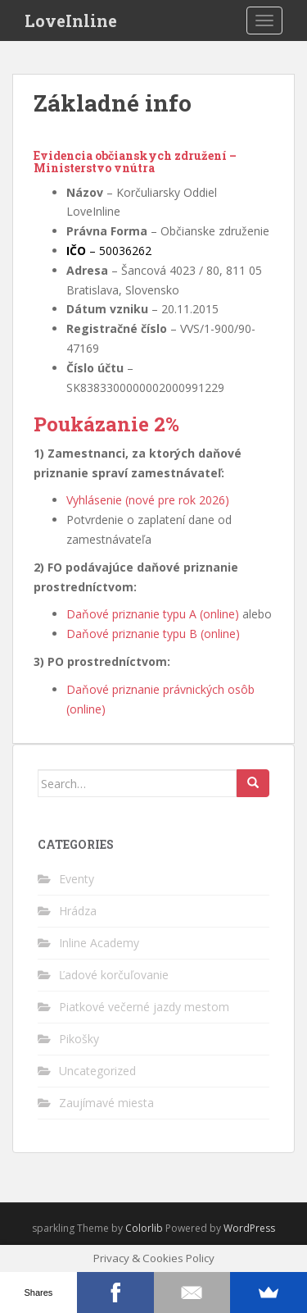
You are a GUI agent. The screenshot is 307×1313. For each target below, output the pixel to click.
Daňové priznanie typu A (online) (152, 614)
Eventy (76, 879)
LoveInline (71, 20)
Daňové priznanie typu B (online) (153, 633)
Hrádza (78, 911)
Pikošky (79, 1038)
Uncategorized (97, 1070)
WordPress (249, 1228)
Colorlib (144, 1228)
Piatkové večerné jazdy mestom (144, 1006)
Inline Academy (99, 943)
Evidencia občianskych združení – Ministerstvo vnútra (135, 162)
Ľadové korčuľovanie (114, 974)
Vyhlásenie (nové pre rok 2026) (147, 500)
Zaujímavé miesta (106, 1102)
